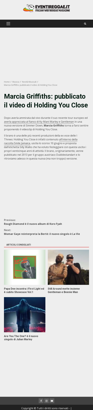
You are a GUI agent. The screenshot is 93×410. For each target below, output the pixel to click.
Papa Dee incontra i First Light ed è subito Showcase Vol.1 (24, 267)
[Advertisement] (46, 54)
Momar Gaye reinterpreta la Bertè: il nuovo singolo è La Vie (46, 232)
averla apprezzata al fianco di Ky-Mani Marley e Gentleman (39, 121)
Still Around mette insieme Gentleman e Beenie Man (68, 267)
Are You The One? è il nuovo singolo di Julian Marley (24, 314)
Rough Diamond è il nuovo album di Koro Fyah (46, 222)
